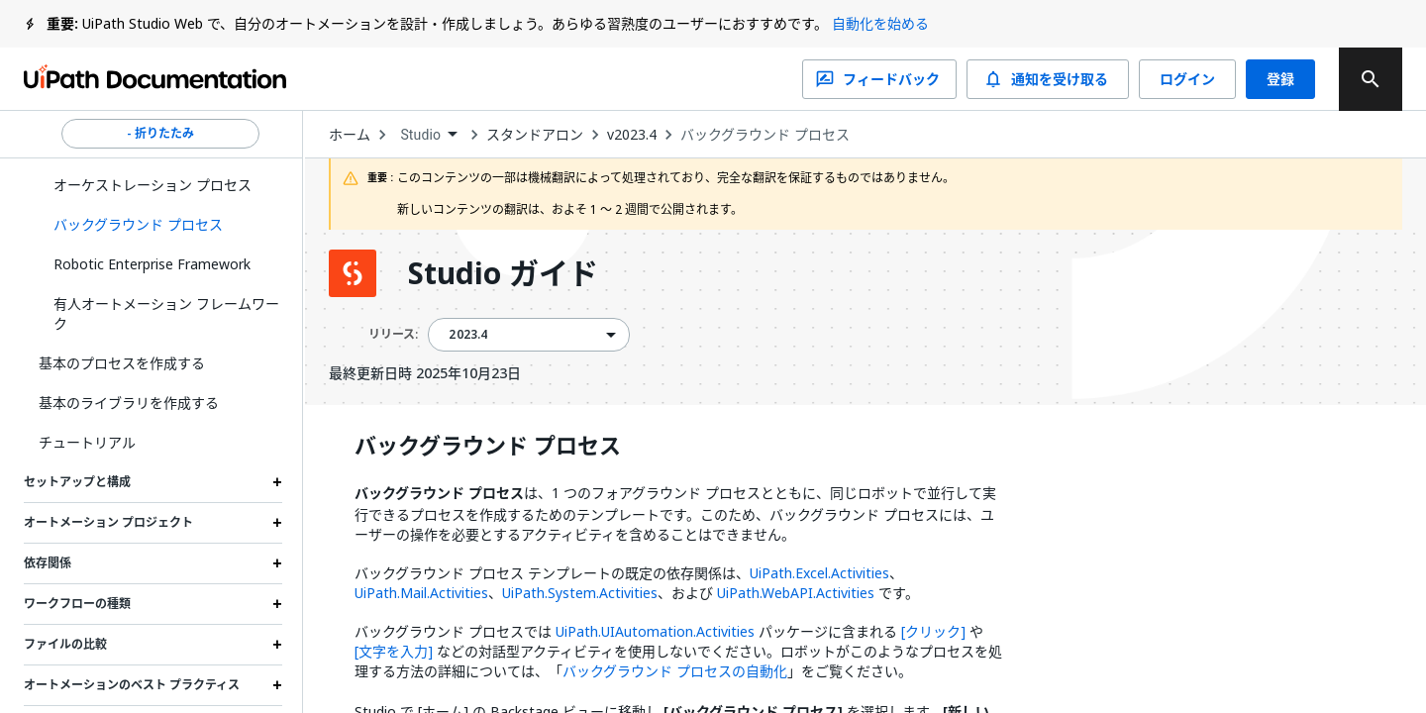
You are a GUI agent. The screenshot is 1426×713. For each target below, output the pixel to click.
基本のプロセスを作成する (122, 363)
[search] (1370, 79)
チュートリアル (87, 442)
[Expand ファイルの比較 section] (277, 645)
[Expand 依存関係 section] (277, 563)
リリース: (393, 334)
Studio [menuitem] (420, 135)
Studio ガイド (503, 273)
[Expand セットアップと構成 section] (277, 482)
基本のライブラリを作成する (129, 402)
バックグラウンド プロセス (765, 135)
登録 (1280, 79)
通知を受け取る (1048, 79)
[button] (160, 225)
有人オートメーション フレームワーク (166, 313)
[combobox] (428, 135)
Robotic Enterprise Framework (152, 264)
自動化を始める (880, 23)
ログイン (1187, 79)
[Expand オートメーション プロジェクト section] (277, 523)
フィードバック (879, 79)
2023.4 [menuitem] (468, 335)
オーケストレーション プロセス (152, 184)
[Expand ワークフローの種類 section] (277, 604)
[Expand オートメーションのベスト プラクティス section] (277, 685)
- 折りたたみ (160, 134)
